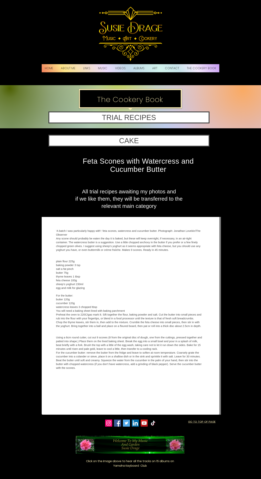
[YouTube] (144, 423)
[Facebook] (117, 423)
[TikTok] (153, 423)
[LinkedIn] (135, 423)
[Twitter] (126, 423)
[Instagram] (108, 423)
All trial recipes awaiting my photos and (129, 191)
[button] (129, 117)
